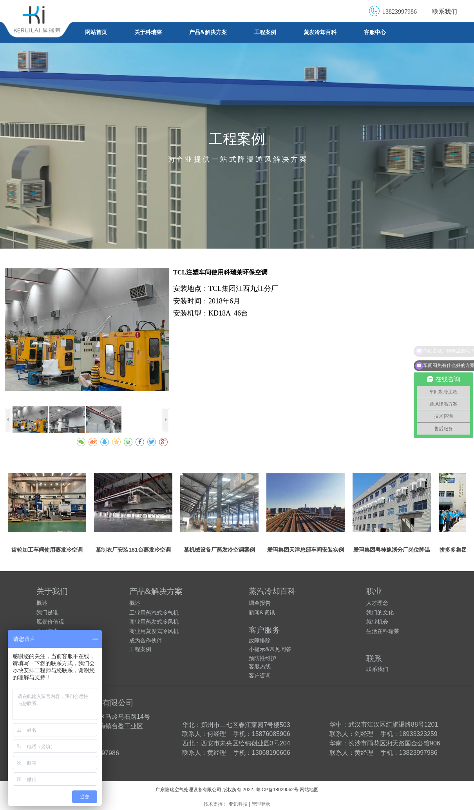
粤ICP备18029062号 (277, 789)
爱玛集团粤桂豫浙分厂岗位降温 (391, 550)
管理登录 (260, 804)
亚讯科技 (238, 804)
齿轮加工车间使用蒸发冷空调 (47, 550)
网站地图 (309, 789)
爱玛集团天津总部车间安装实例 (305, 550)
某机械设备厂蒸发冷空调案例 (219, 550)
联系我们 (444, 11)
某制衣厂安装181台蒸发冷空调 (133, 550)
